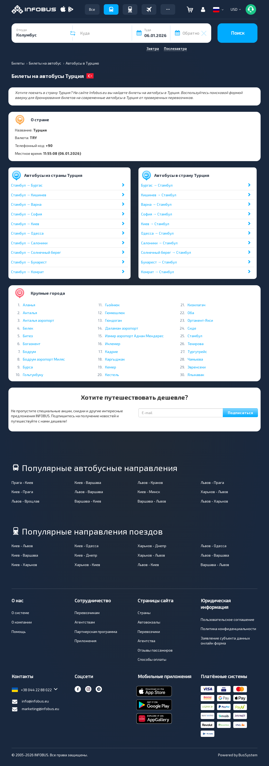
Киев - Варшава (88, 482)
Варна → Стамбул (156, 204)
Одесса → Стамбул (157, 233)
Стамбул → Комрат (27, 272)
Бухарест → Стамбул (159, 262)
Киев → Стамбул (155, 223)
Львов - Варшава (89, 491)
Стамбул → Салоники (29, 243)
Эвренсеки (197, 367)
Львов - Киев (148, 564)
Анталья (30, 312)
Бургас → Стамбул (157, 185)
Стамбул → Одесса (27, 233)
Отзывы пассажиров (155, 650)
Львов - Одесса (213, 545)
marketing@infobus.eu (35, 709)
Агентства (146, 640)
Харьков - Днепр (152, 545)
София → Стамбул (156, 214)
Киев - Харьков (24, 564)
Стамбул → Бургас (27, 185)
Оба (191, 312)
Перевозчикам (87, 612)
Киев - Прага (22, 491)
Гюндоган (113, 320)
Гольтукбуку (33, 374)
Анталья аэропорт (38, 320)
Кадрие (111, 351)
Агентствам (85, 622)
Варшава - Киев (88, 501)
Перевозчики (149, 631)
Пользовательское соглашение (227, 619)
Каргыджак (115, 359)
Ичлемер (112, 343)
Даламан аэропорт (121, 328)
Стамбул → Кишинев (28, 195)
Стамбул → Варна (26, 204)
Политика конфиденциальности (228, 628)
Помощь (19, 631)
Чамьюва (195, 359)
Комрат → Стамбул (157, 272)
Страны (144, 612)
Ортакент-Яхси (200, 320)
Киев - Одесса (87, 545)
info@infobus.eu (30, 702)
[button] (168, 9)
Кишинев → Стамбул (158, 195)
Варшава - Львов (152, 501)
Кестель (112, 374)
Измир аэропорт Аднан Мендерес (134, 336)
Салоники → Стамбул (159, 243)
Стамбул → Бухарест (29, 262)
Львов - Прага (212, 482)
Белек (28, 328)
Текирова (196, 343)
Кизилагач (196, 305)
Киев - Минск (149, 491)
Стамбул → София (26, 214)
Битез (28, 336)
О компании (22, 622)
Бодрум (29, 351)
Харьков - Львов (214, 491)
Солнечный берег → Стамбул (166, 252)
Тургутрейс (197, 351)
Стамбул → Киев (25, 223)
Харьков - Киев (87, 564)
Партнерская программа (96, 631)
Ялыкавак (196, 374)
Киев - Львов (22, 545)
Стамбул (195, 336)
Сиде (192, 328)
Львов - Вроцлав (25, 501)
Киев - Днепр (86, 555)
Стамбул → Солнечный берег (36, 252)
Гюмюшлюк (115, 312)
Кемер (110, 367)
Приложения (85, 640)
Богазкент (31, 343)
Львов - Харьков (214, 501)
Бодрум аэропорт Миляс (44, 359)
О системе (20, 612)
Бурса (28, 367)
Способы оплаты (152, 659)
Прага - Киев (22, 482)
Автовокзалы (149, 622)
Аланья (29, 305)
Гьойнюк (112, 305)
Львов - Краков (150, 482)
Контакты (22, 676)
